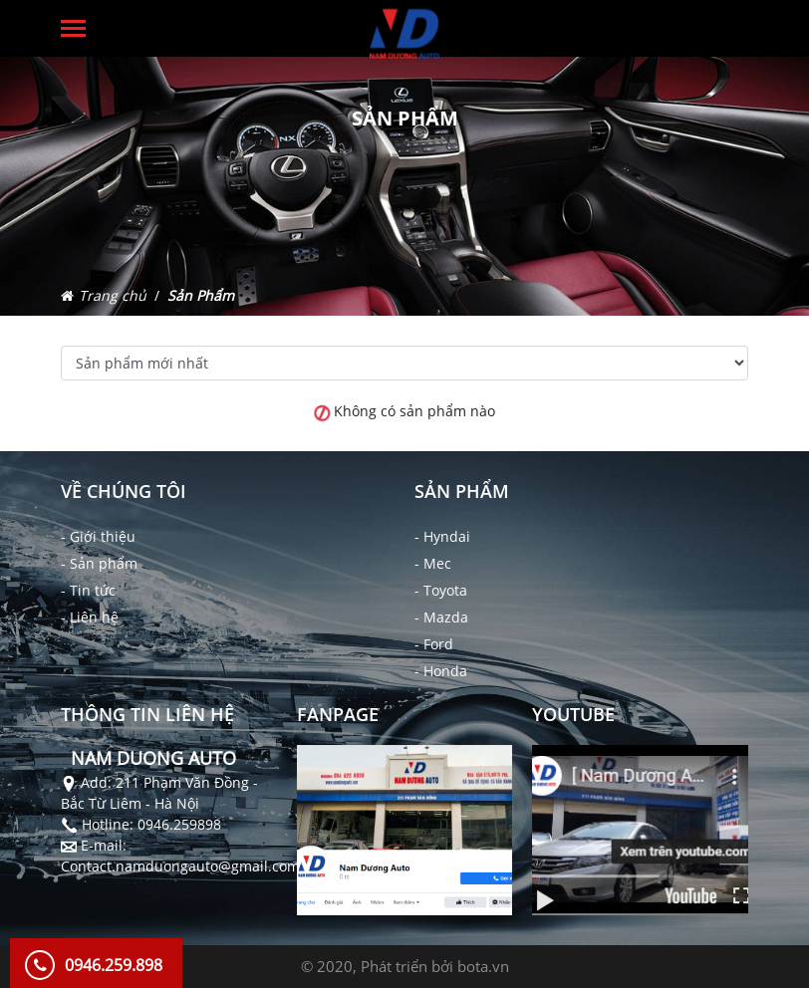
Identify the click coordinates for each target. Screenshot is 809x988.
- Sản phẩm (99, 563)
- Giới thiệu (98, 536)
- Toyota (440, 590)
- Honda (440, 670)
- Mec (432, 563)
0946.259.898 (113, 965)
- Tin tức (88, 590)
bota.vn (483, 966)
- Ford (433, 643)
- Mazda (441, 617)
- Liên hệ (90, 617)
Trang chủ (112, 295)
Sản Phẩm (200, 295)
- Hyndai (442, 536)
